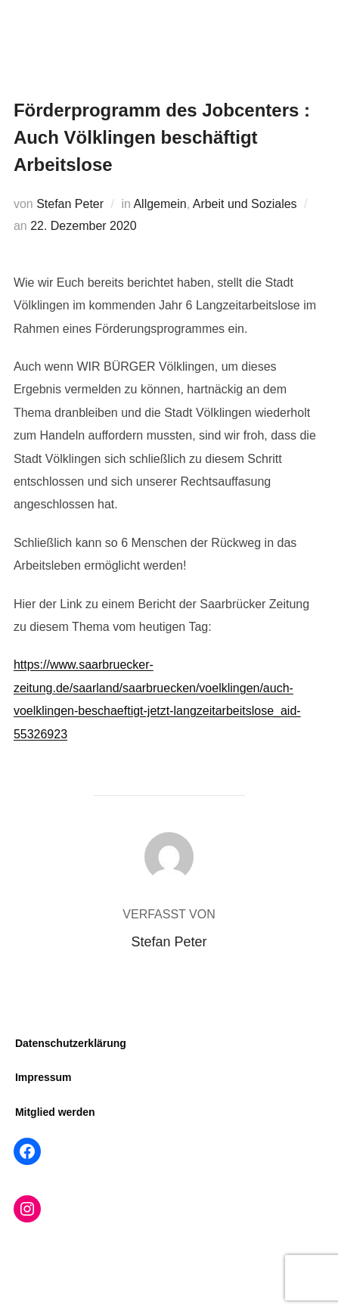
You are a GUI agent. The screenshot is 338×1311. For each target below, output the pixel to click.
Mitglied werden (55, 1112)
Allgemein (159, 203)
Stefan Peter (70, 203)
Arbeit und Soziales (245, 203)
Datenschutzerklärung (70, 1043)
